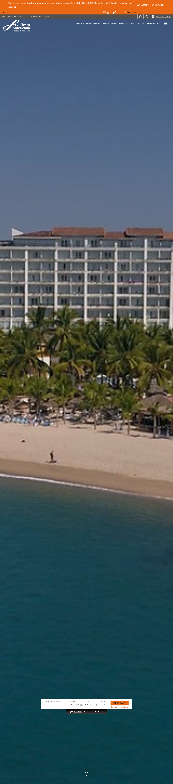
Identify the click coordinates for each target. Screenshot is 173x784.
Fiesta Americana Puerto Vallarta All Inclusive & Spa (26, 16)
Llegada (72, 702)
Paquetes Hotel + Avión (88, 24)
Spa (132, 23)
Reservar (119, 703)
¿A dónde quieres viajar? (52, 702)
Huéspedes (103, 702)
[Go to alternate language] (143, 5)
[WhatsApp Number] (141, 16)
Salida (87, 702)
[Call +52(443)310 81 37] (161, 16)
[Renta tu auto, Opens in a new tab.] (132, 12)
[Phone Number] (147, 16)
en (7, 12)
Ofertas (123, 23)
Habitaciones (109, 23)
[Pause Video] (86, 774)
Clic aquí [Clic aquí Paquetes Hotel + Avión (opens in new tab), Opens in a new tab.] (78, 712)
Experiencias (153, 23)
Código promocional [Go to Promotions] (119, 707)
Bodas (140, 23)
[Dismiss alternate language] (158, 5)
